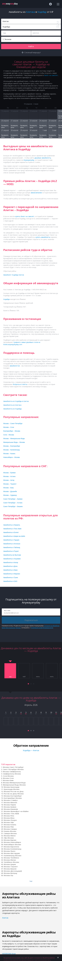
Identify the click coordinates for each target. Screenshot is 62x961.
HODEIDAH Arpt (9, 953)
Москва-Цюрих (10, 864)
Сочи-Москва (8, 776)
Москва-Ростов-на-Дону (14, 791)
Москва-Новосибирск (12, 842)
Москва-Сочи (8, 778)
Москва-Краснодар (11, 787)
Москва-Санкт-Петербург (13, 767)
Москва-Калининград (12, 849)
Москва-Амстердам (12, 853)
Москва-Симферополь (12, 772)
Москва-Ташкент (11, 867)
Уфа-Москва (9, 838)
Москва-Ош (8, 875)
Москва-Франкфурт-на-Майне (16, 811)
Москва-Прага (9, 851)
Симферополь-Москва (12, 774)
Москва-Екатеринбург (13, 796)
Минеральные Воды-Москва (14, 785)
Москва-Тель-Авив (11, 814)
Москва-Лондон (10, 820)
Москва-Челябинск (11, 858)
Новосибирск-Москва (12, 844)
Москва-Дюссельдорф (13, 871)
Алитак (5, 918)
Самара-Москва (10, 833)
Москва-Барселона (11, 847)
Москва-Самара (10, 829)
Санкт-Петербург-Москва (13, 769)
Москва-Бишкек (10, 869)
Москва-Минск (10, 836)
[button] (28, 684)
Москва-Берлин (10, 840)
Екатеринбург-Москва (13, 798)
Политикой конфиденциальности (42, 628)
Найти (31, 46)
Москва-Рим (9, 827)
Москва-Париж (10, 805)
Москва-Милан (10, 860)
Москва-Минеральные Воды (14, 783)
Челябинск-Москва (11, 862)
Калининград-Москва (12, 855)
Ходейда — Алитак (31, 750)
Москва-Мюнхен (10, 802)
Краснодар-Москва (11, 789)
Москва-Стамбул (11, 800)
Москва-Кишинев (11, 809)
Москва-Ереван (10, 807)
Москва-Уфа (9, 822)
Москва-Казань (10, 825)
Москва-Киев (8, 780)
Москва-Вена (9, 818)
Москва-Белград (10, 873)
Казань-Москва (10, 831)
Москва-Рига (9, 816)
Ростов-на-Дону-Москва (14, 794)
